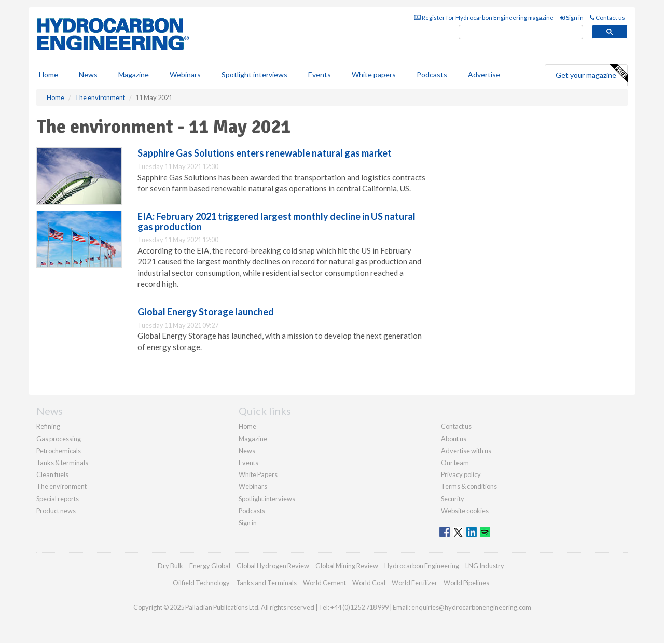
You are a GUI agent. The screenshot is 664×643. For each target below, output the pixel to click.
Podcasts (432, 74)
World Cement (324, 583)
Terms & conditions (469, 486)
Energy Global (209, 566)
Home (48, 74)
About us (453, 439)
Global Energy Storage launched (205, 311)
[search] (521, 32)
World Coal (368, 583)
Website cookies (465, 511)
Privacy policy (461, 474)
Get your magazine (591, 73)
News (247, 450)
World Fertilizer (414, 583)
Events (319, 74)
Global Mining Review (346, 566)
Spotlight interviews (254, 74)
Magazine (133, 74)
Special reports (57, 499)
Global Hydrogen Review (273, 566)
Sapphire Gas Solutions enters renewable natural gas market (264, 153)
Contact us (607, 17)
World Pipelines (466, 583)
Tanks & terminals (62, 462)
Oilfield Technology (201, 583)
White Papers (258, 474)
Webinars (185, 74)
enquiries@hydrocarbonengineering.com (471, 607)
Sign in (572, 17)
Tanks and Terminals (266, 583)
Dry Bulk (170, 566)
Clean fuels (52, 474)
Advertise (484, 74)
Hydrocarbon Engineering (421, 566)
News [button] (88, 74)
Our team (455, 462)
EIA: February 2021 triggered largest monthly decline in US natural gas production (276, 221)
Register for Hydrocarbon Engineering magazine (484, 17)
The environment (61, 486)
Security (452, 499)
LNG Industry (484, 566)
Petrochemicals (58, 450)
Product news (56, 511)
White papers (374, 74)
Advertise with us (466, 450)
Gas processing (58, 439)
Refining (48, 426)
